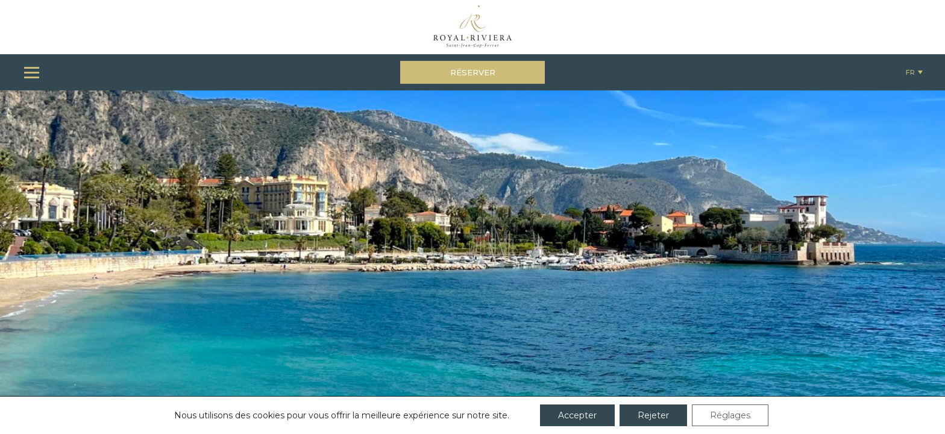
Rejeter (653, 415)
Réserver (472, 72)
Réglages (730, 415)
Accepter (577, 415)
